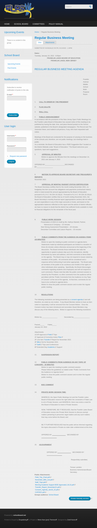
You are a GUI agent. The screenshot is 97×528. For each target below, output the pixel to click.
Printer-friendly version (80, 498)
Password (11, 146)
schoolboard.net (19, 515)
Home (7, 24)
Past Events (12, 68)
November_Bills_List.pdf (44, 480)
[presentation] (26, 108)
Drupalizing (23, 520)
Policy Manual (56, 24)
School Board (21, 24)
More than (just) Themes (46, 520)
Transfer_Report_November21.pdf (47, 487)
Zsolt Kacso (71, 520)
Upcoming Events (14, 64)
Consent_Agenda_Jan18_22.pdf (46, 490)
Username (11, 136)
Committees (38, 24)
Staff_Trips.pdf (40, 482)
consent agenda (77, 299)
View (40, 42)
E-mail (10, 95)
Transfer (47, 340)
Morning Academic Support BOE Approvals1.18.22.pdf (54, 485)
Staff (38, 345)
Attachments (49, 42)
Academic (51, 347)
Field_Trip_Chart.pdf (42, 477)
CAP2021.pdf (40, 492)
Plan (59, 337)
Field (50, 335)
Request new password (18, 156)
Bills (38, 342)
